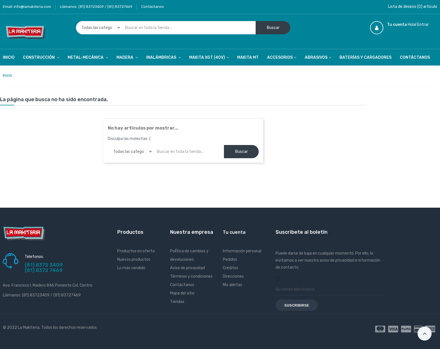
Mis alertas (232, 284)
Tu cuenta (234, 232)
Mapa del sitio (182, 293)
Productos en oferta (136, 251)
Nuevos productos (133, 259)
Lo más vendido (131, 268)
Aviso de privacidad (187, 268)
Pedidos (230, 259)
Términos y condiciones (191, 276)
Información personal (242, 251)
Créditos (230, 268)
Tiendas (177, 301)
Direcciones (233, 276)
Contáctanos (152, 6)
